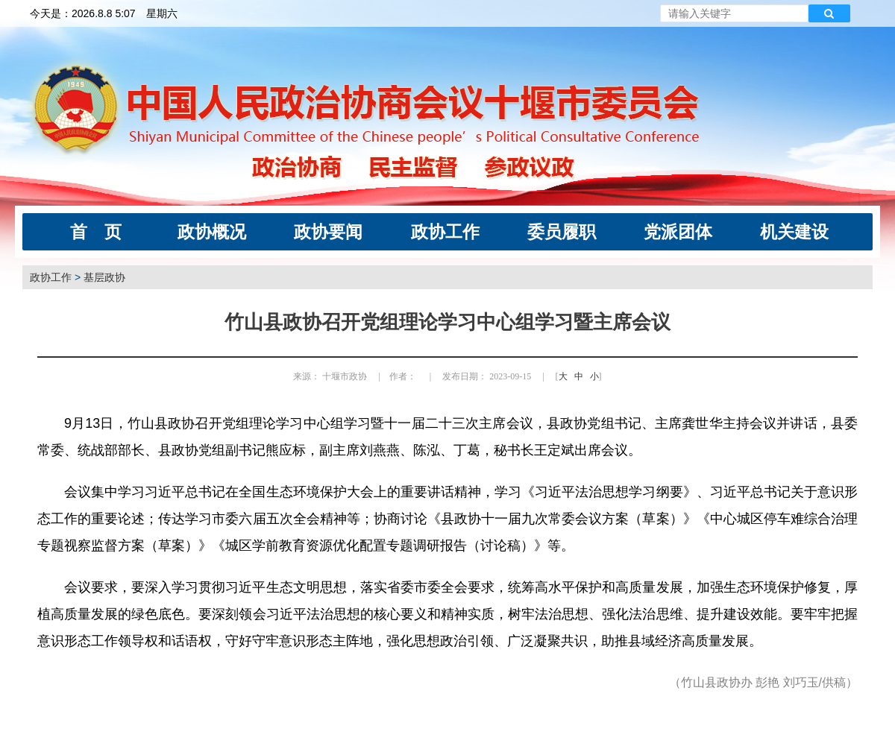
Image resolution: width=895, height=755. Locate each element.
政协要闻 (328, 231)
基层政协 (104, 277)
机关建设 (794, 231)
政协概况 (212, 231)
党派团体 (678, 231)
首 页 (96, 231)
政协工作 (445, 231)
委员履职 (561, 231)
